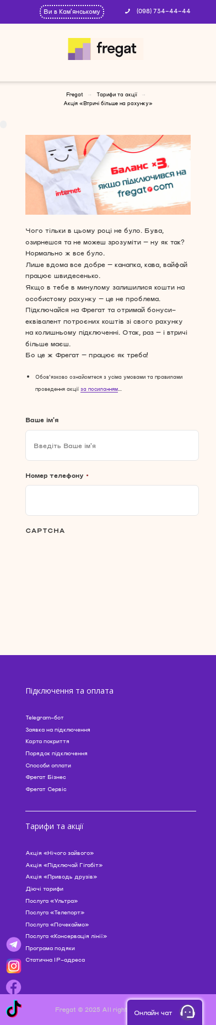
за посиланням (99, 389)
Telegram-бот (44, 717)
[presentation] (109, 568)
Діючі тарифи (44, 888)
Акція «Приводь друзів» (61, 876)
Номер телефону (57, 475)
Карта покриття (47, 741)
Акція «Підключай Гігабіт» (63, 865)
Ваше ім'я (41, 419)
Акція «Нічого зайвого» (59, 852)
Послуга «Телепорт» (54, 912)
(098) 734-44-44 (164, 10)
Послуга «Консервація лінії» (66, 936)
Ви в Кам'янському (72, 11)
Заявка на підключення (57, 729)
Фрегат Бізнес (45, 776)
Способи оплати (48, 765)
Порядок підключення (56, 753)
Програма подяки (50, 948)
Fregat (74, 94)
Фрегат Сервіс (46, 789)
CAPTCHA (45, 530)
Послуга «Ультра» (51, 900)
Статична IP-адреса (55, 959)
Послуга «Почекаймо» (57, 924)
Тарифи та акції (116, 94)
